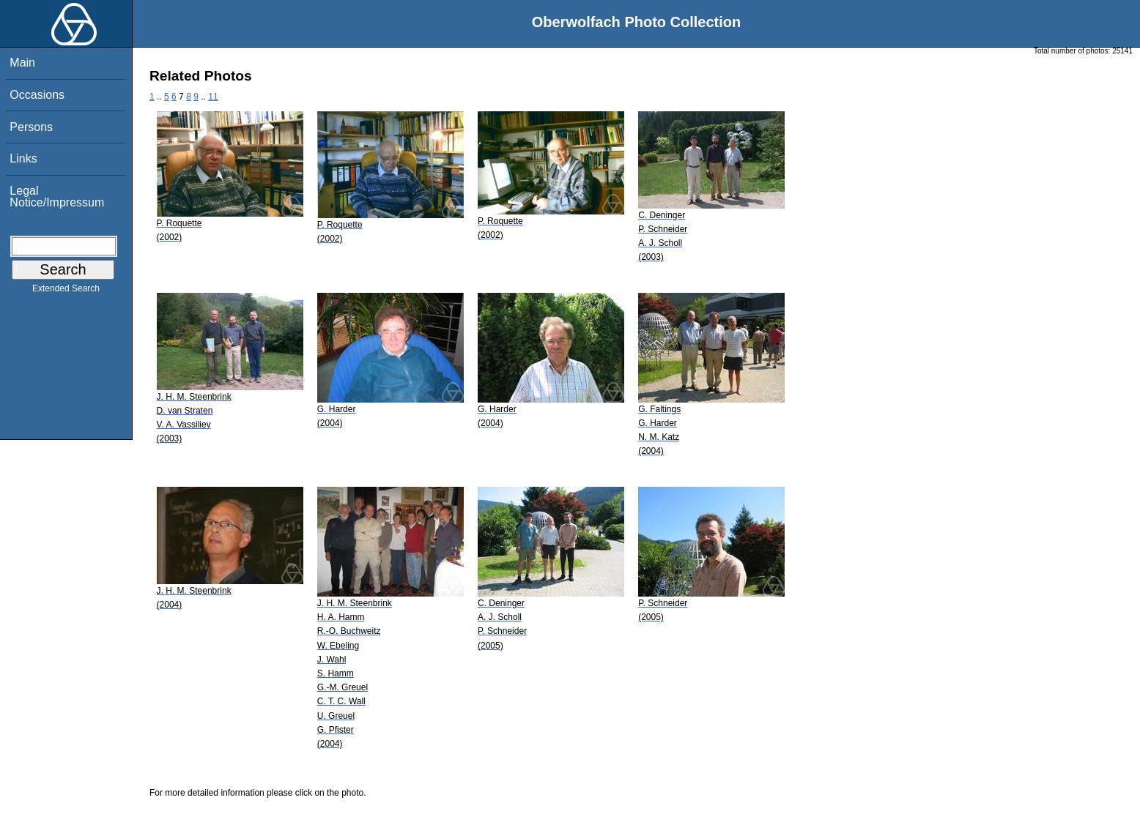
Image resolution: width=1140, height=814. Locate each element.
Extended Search (66, 291)
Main (22, 62)
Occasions (37, 95)
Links (23, 158)
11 (213, 97)
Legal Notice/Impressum (57, 196)
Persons (31, 127)
